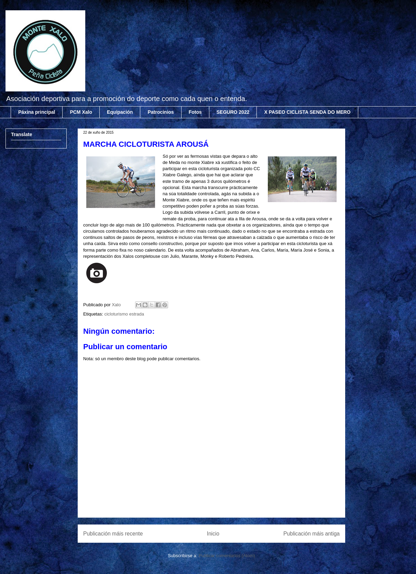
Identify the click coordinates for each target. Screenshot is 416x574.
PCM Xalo (81, 112)
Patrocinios (160, 112)
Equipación (120, 112)
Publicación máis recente (113, 534)
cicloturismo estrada (124, 314)
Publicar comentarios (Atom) (227, 555)
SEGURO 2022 (233, 112)
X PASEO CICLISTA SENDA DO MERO (307, 112)
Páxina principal (36, 112)
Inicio (213, 534)
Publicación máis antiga (311, 534)
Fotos (195, 112)
